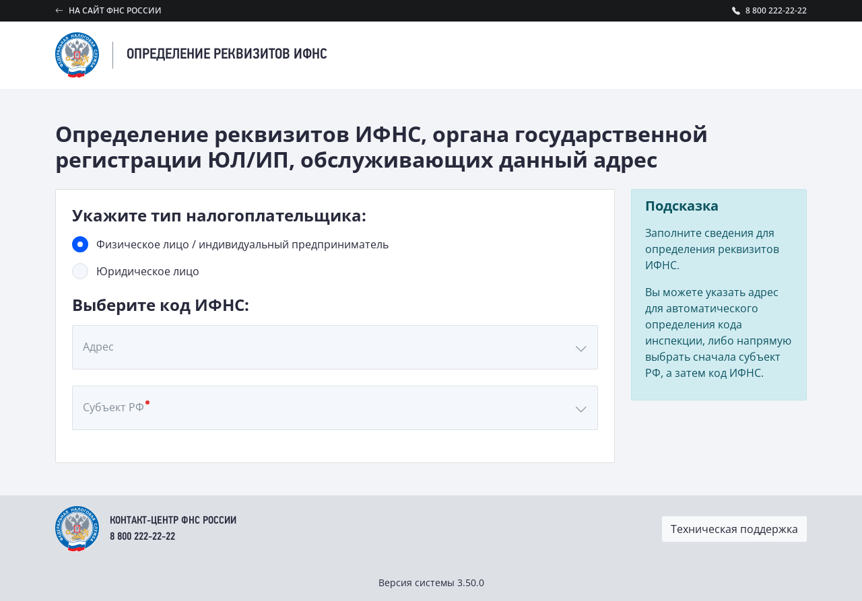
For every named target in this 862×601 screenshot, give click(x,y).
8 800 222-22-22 (142, 537)
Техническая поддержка (734, 529)
